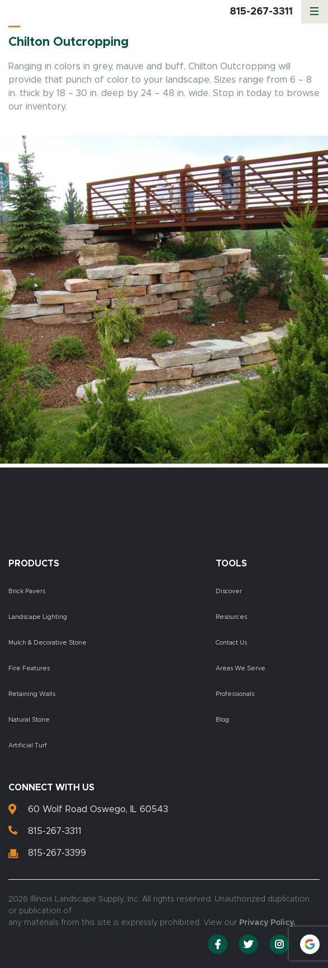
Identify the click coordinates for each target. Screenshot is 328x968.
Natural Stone (29, 720)
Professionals (235, 694)
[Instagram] (279, 944)
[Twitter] (248, 944)
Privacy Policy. (267, 923)
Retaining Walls (31, 694)
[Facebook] (217, 944)
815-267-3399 (57, 852)
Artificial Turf (27, 745)
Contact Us (231, 643)
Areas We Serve (240, 668)
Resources (231, 617)
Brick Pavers (26, 591)
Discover (229, 591)
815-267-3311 (261, 12)
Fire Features (29, 668)
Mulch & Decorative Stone (47, 643)
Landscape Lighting (37, 617)
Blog (222, 720)
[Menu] (314, 11)
